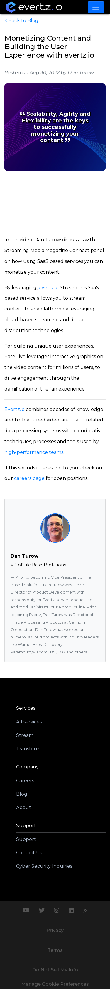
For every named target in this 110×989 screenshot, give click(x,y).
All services (29, 722)
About (23, 807)
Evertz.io (14, 409)
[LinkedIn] (71, 911)
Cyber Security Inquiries (44, 866)
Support (26, 839)
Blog (21, 794)
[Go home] (34, 7)
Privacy (55, 930)
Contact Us (29, 853)
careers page (29, 478)
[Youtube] (26, 911)
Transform (28, 749)
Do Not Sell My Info (55, 970)
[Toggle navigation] (96, 7)
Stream (24, 735)
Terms (55, 950)
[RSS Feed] (85, 911)
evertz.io (49, 287)
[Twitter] (41, 911)
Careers (25, 780)
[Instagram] (56, 911)
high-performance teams (33, 452)
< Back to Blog (21, 20)
